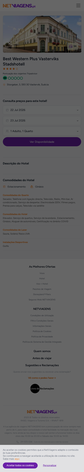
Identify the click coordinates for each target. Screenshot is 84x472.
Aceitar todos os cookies (20, 465)
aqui (17, 458)
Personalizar (49, 465)
